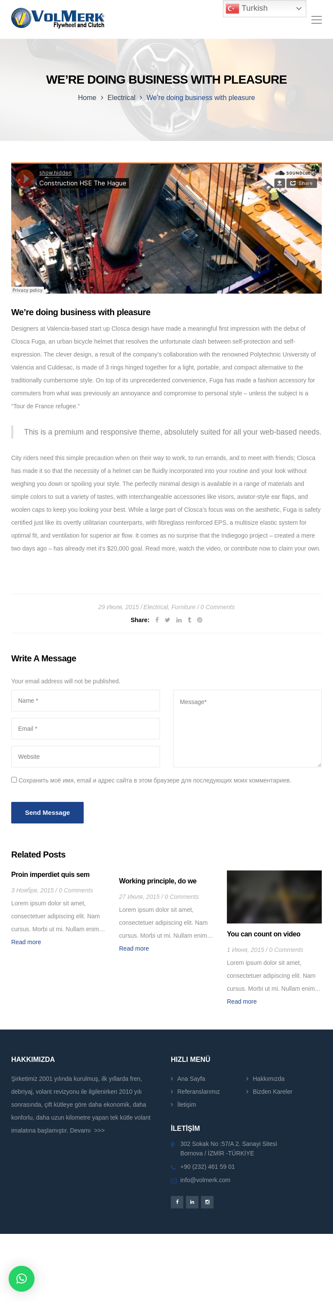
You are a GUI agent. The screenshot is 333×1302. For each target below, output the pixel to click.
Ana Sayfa (191, 1078)
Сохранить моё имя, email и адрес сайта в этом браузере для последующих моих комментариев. (155, 780)
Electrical (121, 97)
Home (87, 97)
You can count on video (263, 934)
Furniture (183, 607)
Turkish (246, 9)
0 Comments (218, 607)
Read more (26, 942)
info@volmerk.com (205, 1180)
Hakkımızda (269, 1078)
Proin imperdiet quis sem (50, 874)
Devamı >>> (87, 1130)
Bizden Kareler (272, 1091)
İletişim (186, 1104)
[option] (59, 909)
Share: (140, 620)
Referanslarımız (198, 1091)
